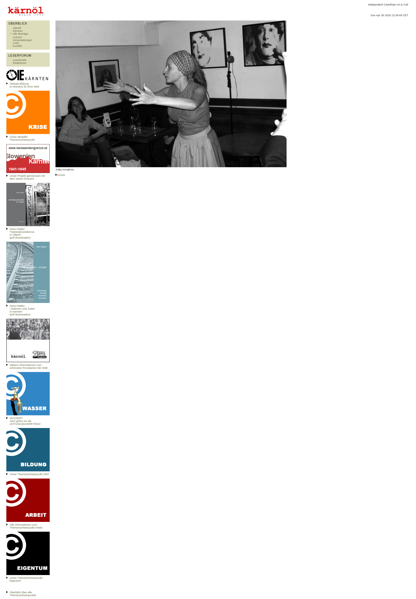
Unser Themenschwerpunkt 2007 (29, 474)
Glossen (18, 30)
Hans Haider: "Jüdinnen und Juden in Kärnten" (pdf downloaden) (22, 310)
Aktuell (17, 28)
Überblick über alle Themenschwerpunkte (23, 594)
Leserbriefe (19, 60)
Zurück (61, 175)
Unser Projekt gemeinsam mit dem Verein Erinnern (27, 177)
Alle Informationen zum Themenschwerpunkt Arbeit (26, 526)
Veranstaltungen (22, 40)
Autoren (17, 37)
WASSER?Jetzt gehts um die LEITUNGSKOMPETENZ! (25, 421)
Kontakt (17, 45)
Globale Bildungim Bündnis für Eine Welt (24, 85)
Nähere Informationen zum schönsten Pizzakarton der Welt (28, 366)
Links (16, 43)
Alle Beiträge (20, 33)
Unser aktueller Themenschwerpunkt (22, 138)
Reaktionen (19, 63)
